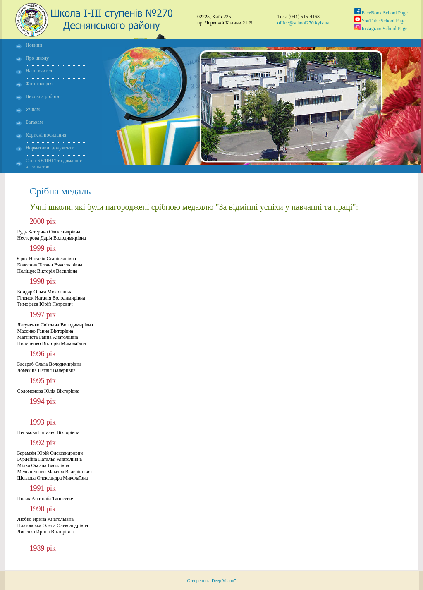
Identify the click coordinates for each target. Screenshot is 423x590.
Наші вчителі (39, 71)
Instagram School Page (381, 28)
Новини (34, 45)
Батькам (34, 122)
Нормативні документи (50, 148)
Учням (33, 109)
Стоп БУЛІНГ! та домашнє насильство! (54, 164)
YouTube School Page (380, 21)
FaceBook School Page (381, 13)
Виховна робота (42, 96)
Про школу (37, 58)
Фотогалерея (39, 83)
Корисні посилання (46, 135)
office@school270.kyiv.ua (303, 23)
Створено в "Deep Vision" (211, 580)
